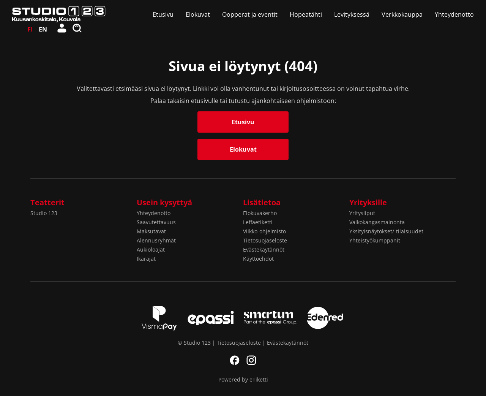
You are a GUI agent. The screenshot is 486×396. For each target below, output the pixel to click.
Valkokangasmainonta (377, 222)
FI (30, 29)
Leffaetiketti (258, 222)
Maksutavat (151, 231)
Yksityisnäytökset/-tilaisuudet (386, 231)
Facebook (235, 360)
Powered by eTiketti (243, 379)
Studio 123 (43, 213)
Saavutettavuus (156, 222)
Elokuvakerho (260, 213)
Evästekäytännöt (263, 249)
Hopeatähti (306, 14)
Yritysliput (362, 213)
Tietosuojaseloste (265, 240)
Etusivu (163, 14)
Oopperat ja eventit (250, 14)
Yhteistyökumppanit (374, 240)
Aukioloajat (151, 249)
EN (43, 29)
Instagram (251, 360)
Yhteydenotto (454, 14)
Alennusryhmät (156, 240)
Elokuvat (198, 14)
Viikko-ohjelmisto (264, 231)
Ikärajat (146, 258)
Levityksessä (351, 14)
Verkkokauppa (402, 14)
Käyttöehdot (258, 258)
